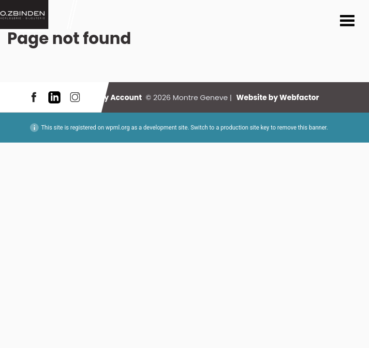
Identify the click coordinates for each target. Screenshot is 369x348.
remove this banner (301, 127)
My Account (120, 97)
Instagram (75, 97)
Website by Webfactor (277, 97)
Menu (347, 21)
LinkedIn (54, 97)
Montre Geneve (24, 14)
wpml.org (117, 127)
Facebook (34, 97)
